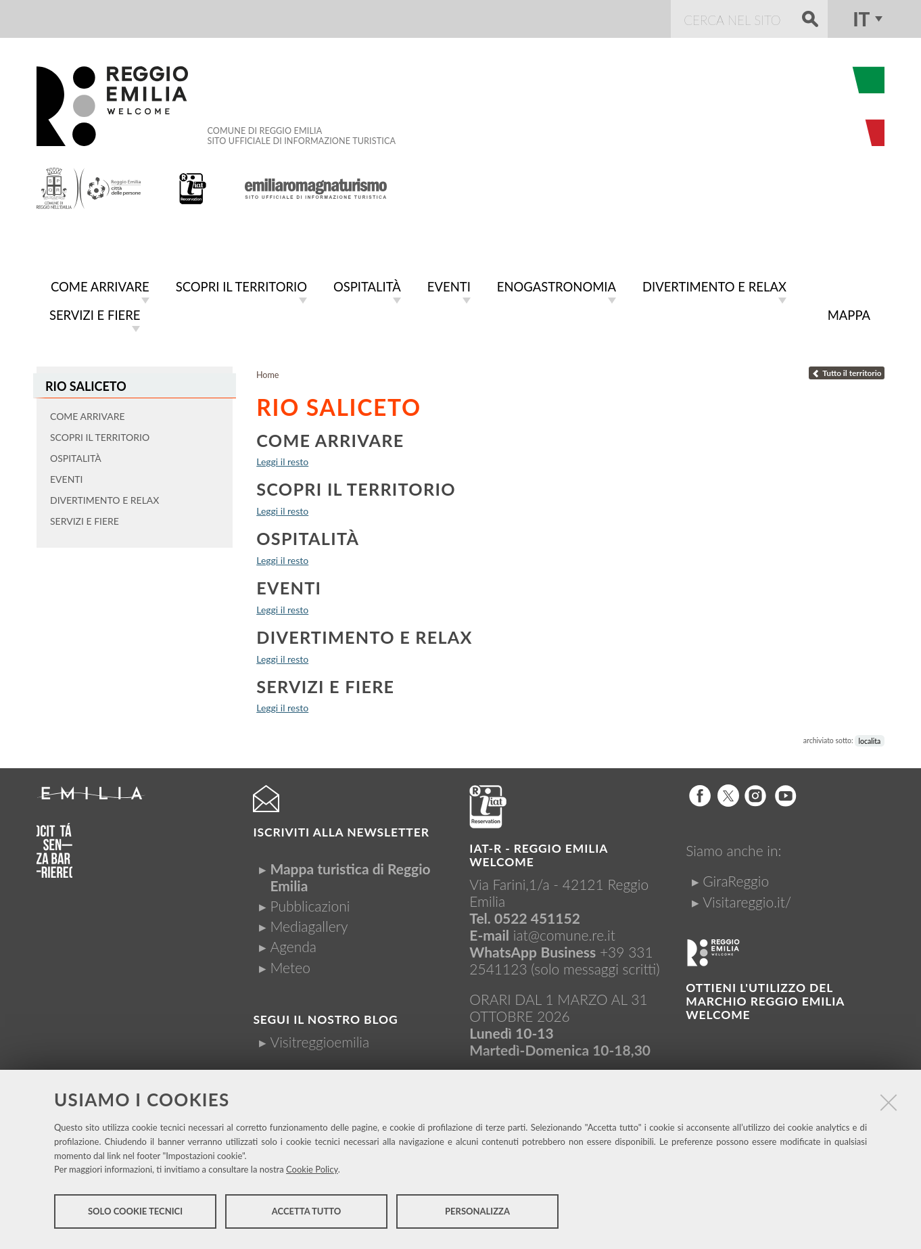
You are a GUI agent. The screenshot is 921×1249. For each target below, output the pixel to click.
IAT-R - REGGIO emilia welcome (538, 852)
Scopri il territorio (356, 486)
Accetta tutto (306, 1213)
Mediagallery (309, 923)
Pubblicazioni (310, 903)
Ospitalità (307, 535)
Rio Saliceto (84, 383)
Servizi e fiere (325, 684)
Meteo (290, 964)
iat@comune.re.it (564, 932)
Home (267, 372)
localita (870, 738)
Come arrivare (330, 437)
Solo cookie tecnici (135, 1213)
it (861, 18)
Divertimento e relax (364, 634)
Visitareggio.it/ (747, 899)
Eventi (288, 585)
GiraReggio (736, 878)
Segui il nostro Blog (325, 1017)
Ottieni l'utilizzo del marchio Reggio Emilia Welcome (765, 998)
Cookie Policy (312, 1171)
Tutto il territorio (846, 370)
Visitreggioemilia (319, 1039)
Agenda (293, 943)
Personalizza (477, 1213)
